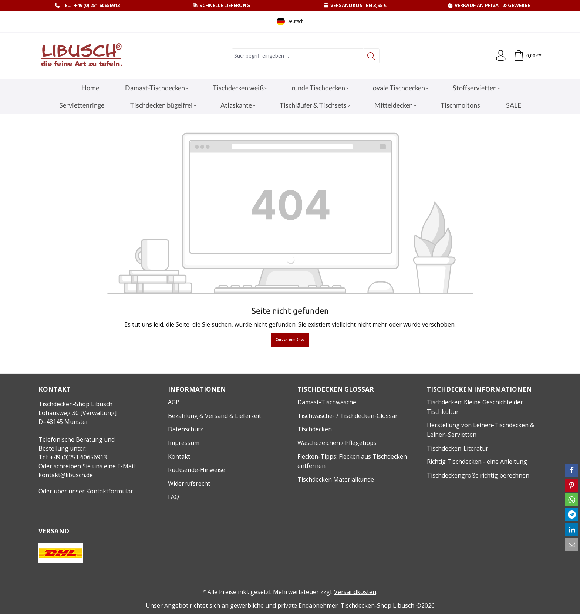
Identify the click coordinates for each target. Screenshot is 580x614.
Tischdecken (314, 429)
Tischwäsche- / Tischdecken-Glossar (347, 416)
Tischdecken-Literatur (457, 448)
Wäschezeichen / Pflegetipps (337, 443)
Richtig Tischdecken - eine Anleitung (477, 462)
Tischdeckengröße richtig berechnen (478, 475)
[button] (571, 470)
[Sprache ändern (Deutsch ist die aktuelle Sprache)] (290, 21)
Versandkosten (355, 592)
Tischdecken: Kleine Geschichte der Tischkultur (475, 407)
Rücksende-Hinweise (196, 470)
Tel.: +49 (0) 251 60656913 (90, 5)
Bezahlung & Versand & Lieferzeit (214, 416)
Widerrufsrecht (189, 483)
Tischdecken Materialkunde (335, 479)
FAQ (173, 497)
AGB (174, 402)
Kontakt (179, 456)
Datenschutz (185, 429)
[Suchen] (371, 55)
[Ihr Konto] (500, 56)
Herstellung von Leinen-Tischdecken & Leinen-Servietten (480, 430)
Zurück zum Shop (290, 339)
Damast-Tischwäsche (326, 402)
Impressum (183, 443)
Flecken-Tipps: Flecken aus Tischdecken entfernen (352, 461)
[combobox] (297, 55)
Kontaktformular (109, 491)
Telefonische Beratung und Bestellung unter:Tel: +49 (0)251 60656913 (76, 448)
